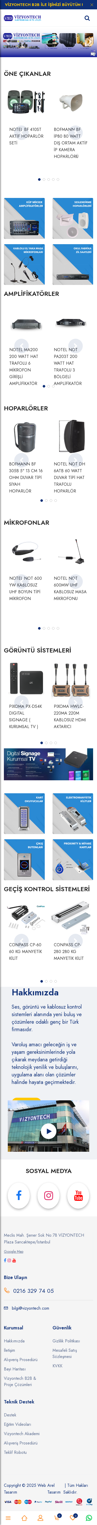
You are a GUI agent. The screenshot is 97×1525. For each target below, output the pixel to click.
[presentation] (21, 132)
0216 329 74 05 (33, 1291)
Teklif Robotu (15, 1452)
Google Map (13, 1251)
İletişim (9, 1350)
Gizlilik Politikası (66, 1341)
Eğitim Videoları (17, 1424)
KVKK (57, 1366)
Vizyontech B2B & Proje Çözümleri (20, 1381)
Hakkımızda (14, 1341)
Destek (10, 1415)
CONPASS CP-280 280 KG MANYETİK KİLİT (69, 951)
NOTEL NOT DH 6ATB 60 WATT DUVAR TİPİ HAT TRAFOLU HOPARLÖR (69, 477)
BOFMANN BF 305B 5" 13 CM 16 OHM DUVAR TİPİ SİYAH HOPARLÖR (26, 477)
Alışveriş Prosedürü (21, 1360)
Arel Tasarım (54, 1488)
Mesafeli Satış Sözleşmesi (65, 1353)
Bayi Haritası (15, 1369)
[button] (7, 42)
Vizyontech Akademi (22, 1434)
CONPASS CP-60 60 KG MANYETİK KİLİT (25, 951)
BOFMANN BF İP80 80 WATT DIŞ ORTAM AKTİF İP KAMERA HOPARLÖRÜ (70, 142)
